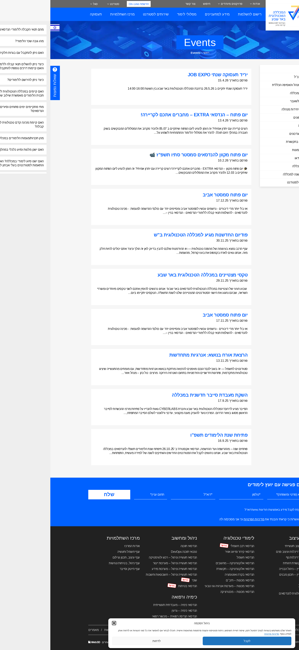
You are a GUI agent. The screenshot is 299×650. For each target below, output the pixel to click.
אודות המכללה (252, 630)
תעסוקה (45, 14)
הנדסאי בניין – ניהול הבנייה (245, 568)
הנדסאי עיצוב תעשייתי (247, 546)
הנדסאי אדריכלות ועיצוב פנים (243, 551)
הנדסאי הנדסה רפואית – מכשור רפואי (124, 616)
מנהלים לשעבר (249, 101)
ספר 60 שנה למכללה (246, 174)
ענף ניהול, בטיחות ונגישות (74, 563)
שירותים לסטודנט (105, 14)
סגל (45, 4)
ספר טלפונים (251, 117)
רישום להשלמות (199, 14)
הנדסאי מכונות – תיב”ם (189, 580)
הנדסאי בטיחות (137, 586)
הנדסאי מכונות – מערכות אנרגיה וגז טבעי (179, 586)
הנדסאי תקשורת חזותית (247, 563)
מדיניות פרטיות (101, 630)
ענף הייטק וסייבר (79, 568)
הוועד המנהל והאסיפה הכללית (240, 85)
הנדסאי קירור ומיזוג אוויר (189, 551)
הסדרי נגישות (62, 630)
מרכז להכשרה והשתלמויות (173, 630)
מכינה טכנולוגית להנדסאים (244, 593)
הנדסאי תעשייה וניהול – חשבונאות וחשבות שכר (121, 577)
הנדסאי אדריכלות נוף (248, 557)
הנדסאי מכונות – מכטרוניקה (187, 591)
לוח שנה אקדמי (205, 630)
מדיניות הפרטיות (203, 519)
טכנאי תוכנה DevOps (134, 551)
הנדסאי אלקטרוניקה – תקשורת (185, 568)
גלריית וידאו (251, 158)
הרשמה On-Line (88, 4)
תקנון (120, 630)
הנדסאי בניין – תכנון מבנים (245, 574)
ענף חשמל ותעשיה (78, 551)
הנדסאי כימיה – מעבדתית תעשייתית (125, 605)
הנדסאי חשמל (195, 557)
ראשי (156, 52)
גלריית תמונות (250, 150)
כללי (256, 68)
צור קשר (140, 3)
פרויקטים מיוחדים (181, 3)
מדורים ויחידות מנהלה (245, 109)
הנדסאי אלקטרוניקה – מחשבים (184, 563)
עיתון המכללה (250, 166)
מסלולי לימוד (136, 14)
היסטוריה (253, 125)
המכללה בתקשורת (247, 141)
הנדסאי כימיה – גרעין (134, 610)
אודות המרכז (81, 546)
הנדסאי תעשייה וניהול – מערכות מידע (124, 568)
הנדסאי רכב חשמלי (192, 546)
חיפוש (156, 3)
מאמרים (43, 630)
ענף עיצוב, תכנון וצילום (75, 557)
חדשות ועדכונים (249, 133)
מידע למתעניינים (166, 14)
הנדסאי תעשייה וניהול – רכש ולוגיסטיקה (123, 557)
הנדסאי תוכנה (138, 546)
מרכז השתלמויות (72, 14)
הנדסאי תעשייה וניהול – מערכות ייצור (125, 563)
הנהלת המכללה (249, 93)
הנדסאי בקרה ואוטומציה (189, 574)
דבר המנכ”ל (251, 77)
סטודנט (64, 4)
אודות (206, 3)
